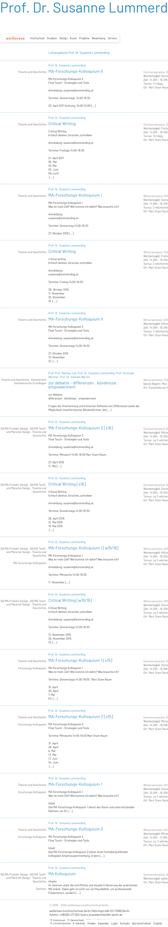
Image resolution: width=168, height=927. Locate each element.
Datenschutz (75, 920)
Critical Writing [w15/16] (70, 600)
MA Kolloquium (62, 873)
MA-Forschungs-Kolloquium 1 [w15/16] (83, 547)
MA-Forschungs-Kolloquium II (75, 71)
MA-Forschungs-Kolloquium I (75, 194)
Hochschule (37, 38)
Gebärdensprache (83, 923)
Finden (92, 923)
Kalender (103, 923)
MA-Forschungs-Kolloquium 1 (75, 784)
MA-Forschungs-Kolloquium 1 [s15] (80, 660)
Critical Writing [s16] (67, 483)
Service (112, 38)
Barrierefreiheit (141, 923)
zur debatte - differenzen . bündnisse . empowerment (83, 384)
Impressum (57, 920)
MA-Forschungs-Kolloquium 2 (75, 828)
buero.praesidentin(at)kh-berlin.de (101, 914)
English (157, 923)
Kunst (73, 38)
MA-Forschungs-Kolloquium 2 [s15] (80, 716)
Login (114, 923)
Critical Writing (62, 123)
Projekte (84, 38)
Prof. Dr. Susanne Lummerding (66, 65)
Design (63, 38)
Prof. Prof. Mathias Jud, (62, 373)
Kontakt (125, 923)
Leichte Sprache (59, 923)
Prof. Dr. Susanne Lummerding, (96, 373)
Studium (52, 38)
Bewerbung (98, 38)
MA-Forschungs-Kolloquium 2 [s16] (80, 427)
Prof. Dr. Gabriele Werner (75, 377)
